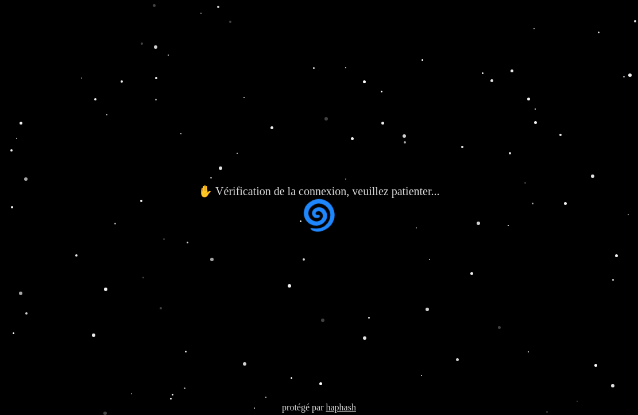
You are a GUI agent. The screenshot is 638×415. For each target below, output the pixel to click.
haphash (340, 407)
